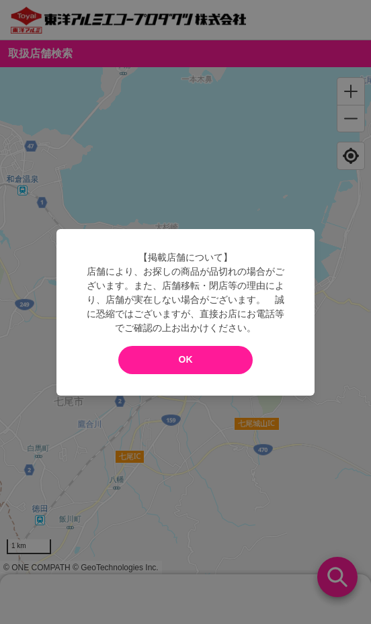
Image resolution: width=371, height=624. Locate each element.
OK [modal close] (186, 359)
